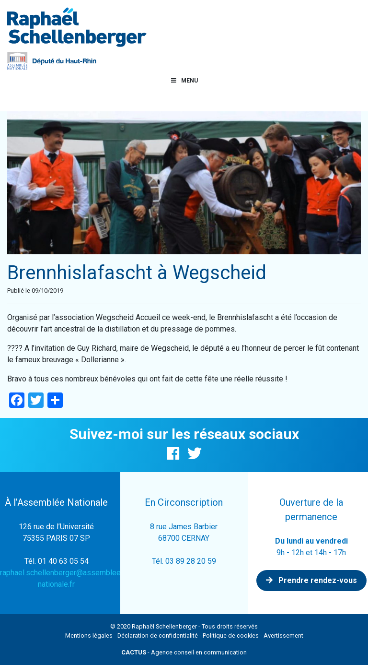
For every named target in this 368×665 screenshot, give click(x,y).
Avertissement (283, 635)
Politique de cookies (231, 635)
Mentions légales (89, 635)
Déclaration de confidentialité (157, 635)
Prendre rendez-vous (311, 580)
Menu (184, 80)
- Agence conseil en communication (184, 652)
